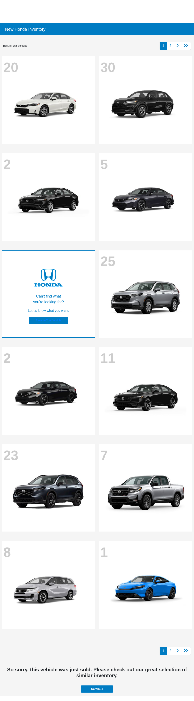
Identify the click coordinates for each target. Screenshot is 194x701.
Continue (97, 688)
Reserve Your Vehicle (48, 320)
